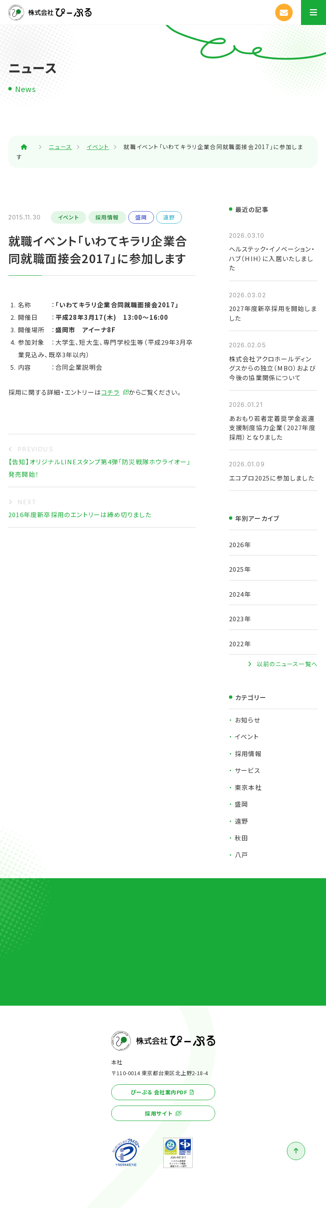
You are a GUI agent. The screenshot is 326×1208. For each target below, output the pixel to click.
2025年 (240, 569)
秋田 (241, 837)
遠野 (169, 217)
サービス (247, 770)
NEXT (26, 501)
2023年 (240, 618)
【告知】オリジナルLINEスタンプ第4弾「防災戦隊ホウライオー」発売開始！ (99, 467)
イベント (68, 217)
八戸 (241, 854)
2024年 (240, 594)
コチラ (110, 392)
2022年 (240, 643)
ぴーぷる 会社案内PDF (159, 1092)
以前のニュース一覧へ (287, 664)
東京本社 (248, 787)
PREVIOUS (35, 448)
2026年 (240, 544)
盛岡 (141, 217)
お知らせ (247, 719)
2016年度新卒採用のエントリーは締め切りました (80, 514)
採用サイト (159, 1113)
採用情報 (107, 217)
